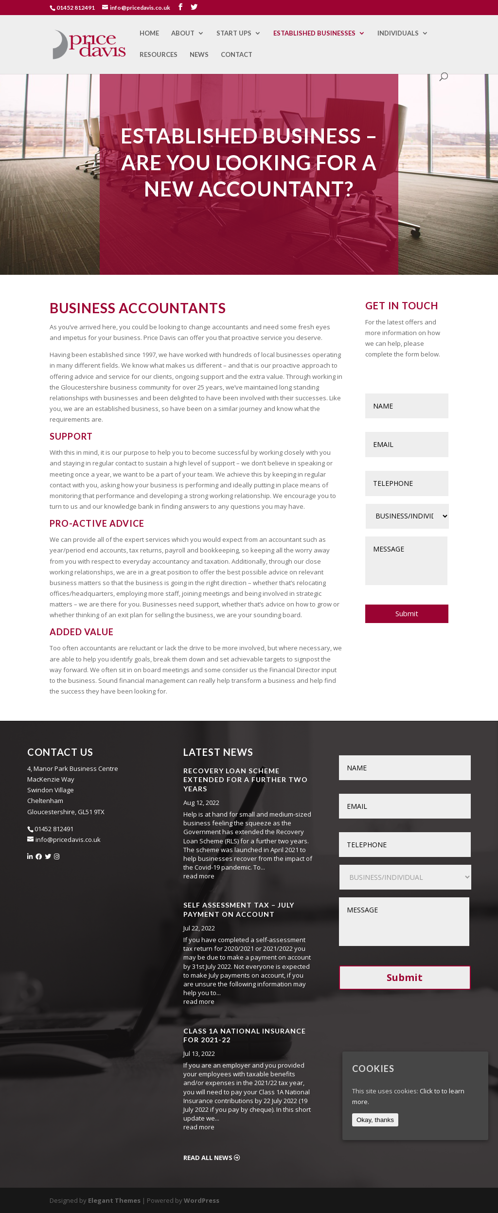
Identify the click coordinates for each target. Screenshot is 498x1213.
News (199, 54)
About (183, 33)
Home (149, 33)
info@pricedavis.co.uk (68, 839)
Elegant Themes (114, 1200)
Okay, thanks (375, 1120)
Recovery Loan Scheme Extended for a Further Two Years (245, 779)
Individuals (398, 33)
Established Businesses (314, 33)
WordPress (201, 1200)
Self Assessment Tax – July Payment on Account (238, 909)
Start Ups (233, 33)
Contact (236, 54)
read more (198, 876)
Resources (159, 54)
